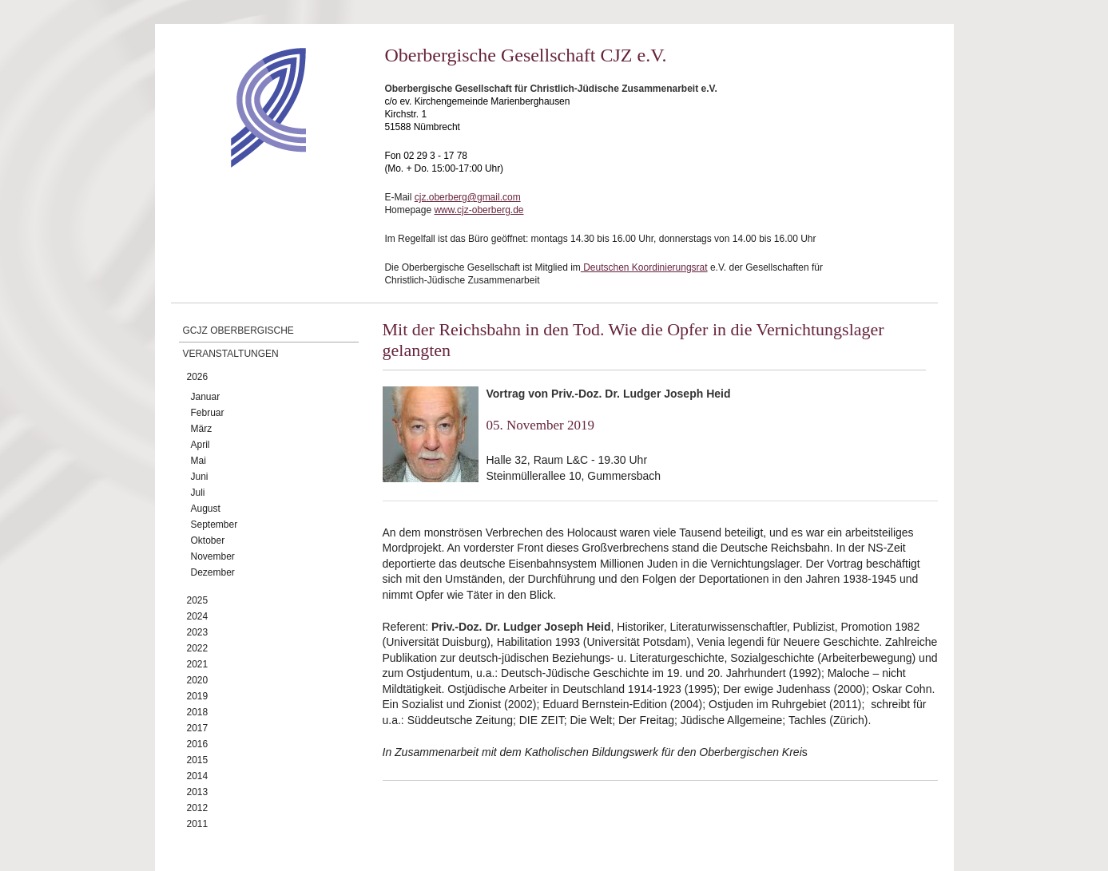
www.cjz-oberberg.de (478, 210)
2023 (197, 632)
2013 (197, 792)
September (214, 524)
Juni (199, 476)
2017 (197, 728)
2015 (197, 760)
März (201, 428)
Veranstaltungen (231, 353)
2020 (197, 680)
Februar (207, 412)
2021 (197, 664)
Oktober (208, 540)
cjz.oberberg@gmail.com (468, 197)
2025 (197, 600)
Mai (198, 460)
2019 (197, 696)
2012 (197, 808)
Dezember (213, 572)
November (213, 556)
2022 (197, 648)
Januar (205, 396)
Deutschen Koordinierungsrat (644, 267)
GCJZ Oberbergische (238, 330)
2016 (197, 744)
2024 (197, 616)
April (200, 444)
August (205, 508)
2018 (197, 712)
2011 (197, 823)
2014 (197, 776)
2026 (197, 376)
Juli (198, 492)
